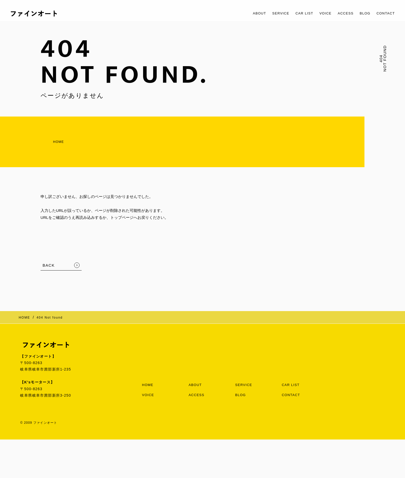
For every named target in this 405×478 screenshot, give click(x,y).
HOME (49, 139)
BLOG (361, 13)
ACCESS (340, 13)
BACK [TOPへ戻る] (49, 261)
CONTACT (384, 13)
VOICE (318, 13)
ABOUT (244, 13)
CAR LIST (294, 13)
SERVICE (268, 13)
